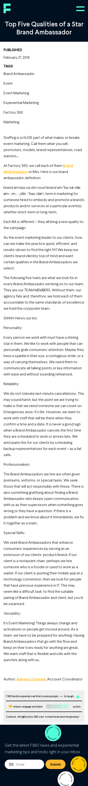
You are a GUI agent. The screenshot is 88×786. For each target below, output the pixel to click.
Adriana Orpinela (31, 679)
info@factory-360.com (30, 716)
